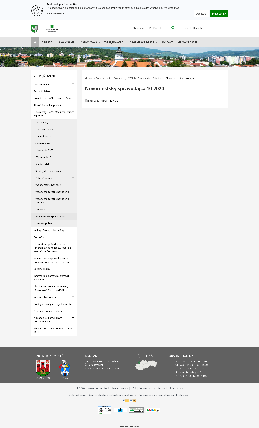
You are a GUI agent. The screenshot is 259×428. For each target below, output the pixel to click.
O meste (47, 42)
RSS (134, 388)
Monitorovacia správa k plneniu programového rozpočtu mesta (51, 260)
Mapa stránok (120, 388)
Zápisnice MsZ (43, 157)
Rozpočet (54, 237)
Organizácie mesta (142, 42)
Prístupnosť (182, 394)
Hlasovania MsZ (44, 150)
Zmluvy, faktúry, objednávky (49, 230)
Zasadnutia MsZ (44, 129)
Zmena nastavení (56, 13)
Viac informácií (172, 7)
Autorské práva (77, 394)
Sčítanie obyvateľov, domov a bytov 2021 (53, 330)
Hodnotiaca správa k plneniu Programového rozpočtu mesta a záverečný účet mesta (52, 248)
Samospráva (89, 42)
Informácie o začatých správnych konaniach (52, 277)
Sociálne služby (42, 268)
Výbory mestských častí (48, 184)
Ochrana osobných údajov (48, 311)
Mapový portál (188, 42)
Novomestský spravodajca (50, 216)
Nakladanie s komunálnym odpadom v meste (54, 319)
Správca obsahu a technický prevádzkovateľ (112, 394)
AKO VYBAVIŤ (66, 42)
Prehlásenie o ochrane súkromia (156, 394)
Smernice (40, 209)
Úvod (90, 78)
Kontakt (167, 42)
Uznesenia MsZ (43, 143)
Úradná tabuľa (54, 84)
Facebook (138, 27)
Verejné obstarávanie (54, 297)
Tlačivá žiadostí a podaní (47, 105)
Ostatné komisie (54, 178)
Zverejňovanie (113, 42)
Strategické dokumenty (48, 171)
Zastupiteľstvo (42, 91)
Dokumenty (41, 122)
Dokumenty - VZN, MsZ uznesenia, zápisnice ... (54, 113)
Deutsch (197, 27)
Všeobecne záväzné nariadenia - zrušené (53, 200)
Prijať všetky (219, 13)
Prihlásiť (153, 27)
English (184, 27)
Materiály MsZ (43, 136)
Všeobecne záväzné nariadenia (52, 191)
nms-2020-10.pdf (97, 100)
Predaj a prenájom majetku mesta (53, 304)
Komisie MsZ (54, 164)
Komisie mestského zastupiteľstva (52, 98)
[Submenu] (54, 42)
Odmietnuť (201, 13)
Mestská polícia (43, 223)
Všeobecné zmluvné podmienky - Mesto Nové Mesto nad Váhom (52, 288)
